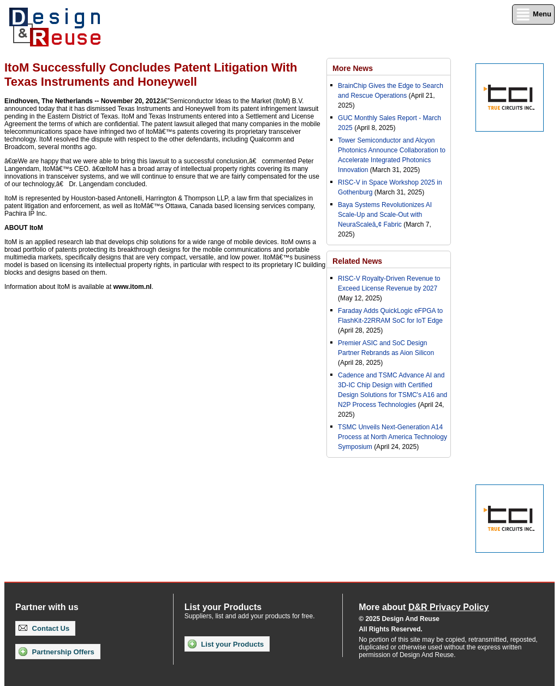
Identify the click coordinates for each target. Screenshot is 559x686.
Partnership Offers (56, 651)
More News (352, 68)
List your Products (226, 644)
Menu (533, 14)
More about (424, 607)
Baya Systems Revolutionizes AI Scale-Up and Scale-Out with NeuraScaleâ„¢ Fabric (385, 214)
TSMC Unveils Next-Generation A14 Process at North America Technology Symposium (392, 437)
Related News (357, 261)
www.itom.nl (132, 287)
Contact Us (44, 628)
